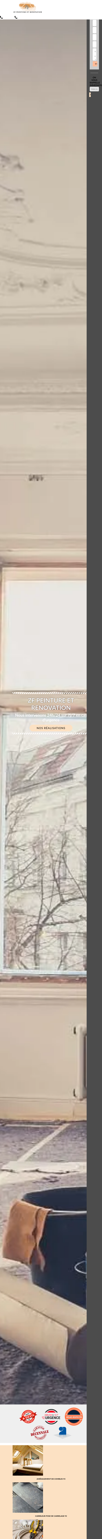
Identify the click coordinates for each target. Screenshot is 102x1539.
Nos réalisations (51, 728)
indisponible (7, 17)
